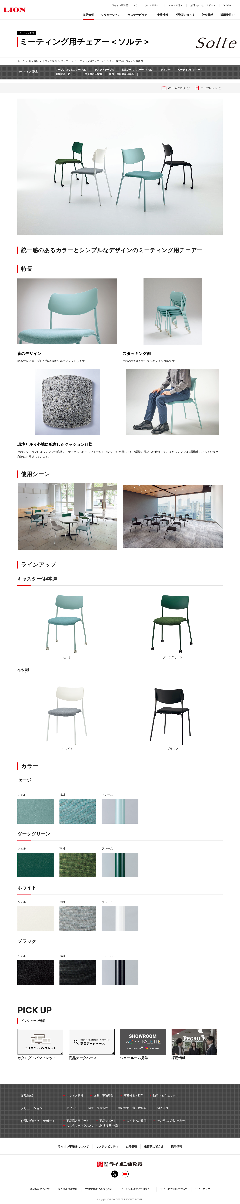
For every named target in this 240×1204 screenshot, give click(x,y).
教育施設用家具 (93, 74)
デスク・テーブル (104, 69)
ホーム (21, 61)
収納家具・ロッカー (67, 74)
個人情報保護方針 (67, 1189)
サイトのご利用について (173, 1189)
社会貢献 (207, 14)
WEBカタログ (177, 88)
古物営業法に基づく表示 (98, 1189)
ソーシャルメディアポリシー (136, 1189)
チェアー (66, 61)
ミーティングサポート (190, 69)
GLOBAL (227, 5)
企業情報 (131, 1146)
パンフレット (209, 88)
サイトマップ (202, 1189)
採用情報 (176, 1146)
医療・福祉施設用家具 (121, 74)
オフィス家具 (49, 61)
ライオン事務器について (73, 1146)
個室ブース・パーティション (138, 69)
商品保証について (40, 1189)
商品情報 (33, 61)
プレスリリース (153, 5)
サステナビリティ (107, 1146)
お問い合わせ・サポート (202, 5)
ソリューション (111, 14)
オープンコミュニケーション (72, 69)
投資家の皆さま (154, 1146)
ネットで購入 (175, 5)
